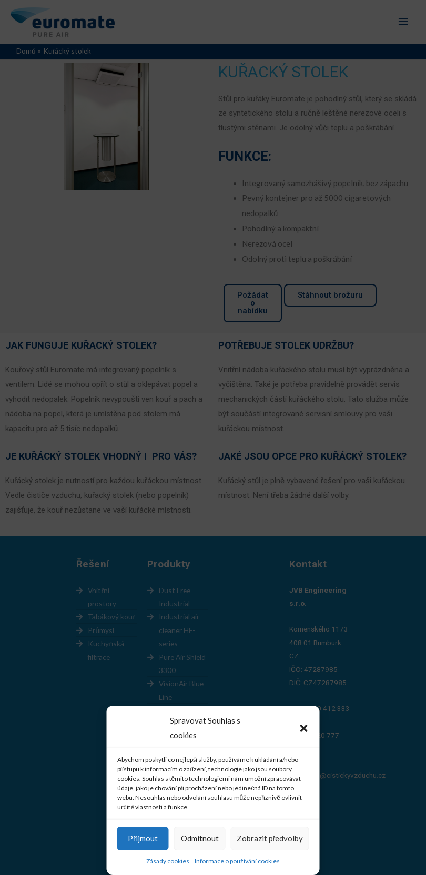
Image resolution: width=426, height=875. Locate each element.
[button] (304, 728)
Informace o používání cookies (237, 861)
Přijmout (143, 838)
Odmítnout (200, 838)
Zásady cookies (167, 861)
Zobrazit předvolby (270, 838)
